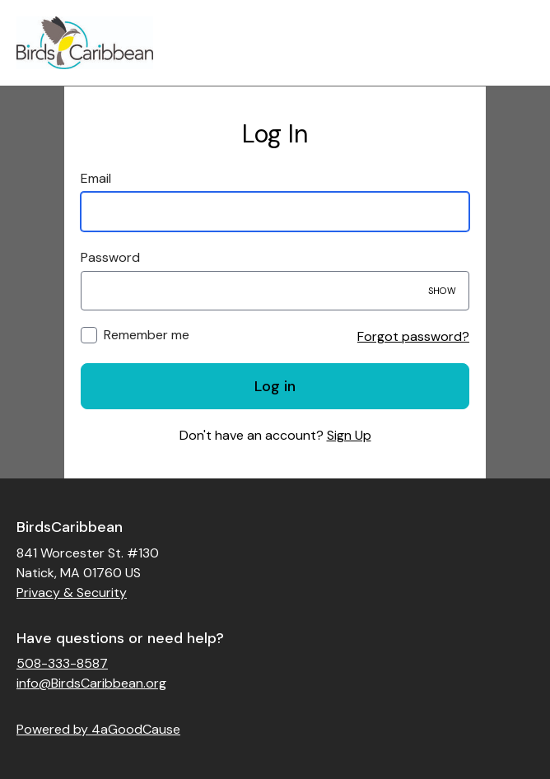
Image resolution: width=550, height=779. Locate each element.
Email (96, 178)
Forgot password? (413, 336)
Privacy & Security (71, 592)
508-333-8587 (62, 663)
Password (110, 257)
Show (442, 290)
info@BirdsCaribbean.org (91, 683)
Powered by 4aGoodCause (98, 729)
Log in (275, 386)
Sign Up (349, 435)
